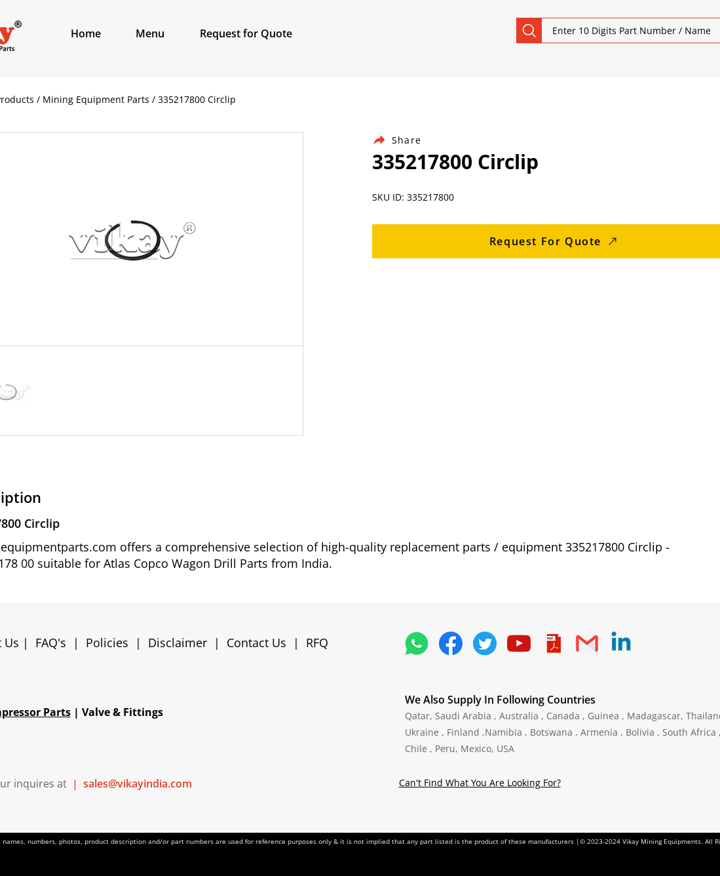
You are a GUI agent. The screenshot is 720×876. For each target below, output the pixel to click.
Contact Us (256, 642)
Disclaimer (181, 642)
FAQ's (50, 642)
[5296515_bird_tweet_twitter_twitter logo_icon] (485, 643)
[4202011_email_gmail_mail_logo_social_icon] (587, 643)
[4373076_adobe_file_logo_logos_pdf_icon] (553, 643)
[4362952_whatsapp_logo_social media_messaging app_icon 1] (416, 643)
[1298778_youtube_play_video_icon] (519, 643)
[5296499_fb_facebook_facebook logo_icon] (451, 643)
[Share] (405, 140)
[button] (165, 33)
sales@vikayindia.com (137, 783)
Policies (107, 642)
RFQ (317, 642)
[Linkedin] (621, 643)
